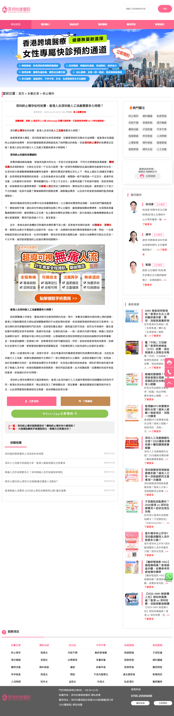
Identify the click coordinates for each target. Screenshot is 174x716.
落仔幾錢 (161, 122)
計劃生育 (33, 93)
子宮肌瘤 (147, 129)
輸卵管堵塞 (101, 652)
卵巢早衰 (101, 667)
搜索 (165, 9)
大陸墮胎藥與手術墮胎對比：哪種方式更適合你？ (44, 429)
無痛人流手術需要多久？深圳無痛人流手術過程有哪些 (34, 472)
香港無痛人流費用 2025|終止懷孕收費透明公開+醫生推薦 (35, 490)
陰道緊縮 (133, 136)
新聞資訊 (159, 24)
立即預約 (163, 703)
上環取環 (133, 142)
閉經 (72, 674)
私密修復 (161, 116)
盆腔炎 (72, 681)
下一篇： (12, 429)
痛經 (72, 667)
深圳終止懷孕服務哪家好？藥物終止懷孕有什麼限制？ (46, 426)
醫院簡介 (45, 24)
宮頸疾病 (147, 122)
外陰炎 (100, 681)
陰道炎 (44, 652)
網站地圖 (77, 704)
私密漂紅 (129, 681)
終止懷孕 (48, 93)
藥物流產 (133, 129)
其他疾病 (157, 645)
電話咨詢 (140, 703)
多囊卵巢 (101, 660)
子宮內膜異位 (101, 674)
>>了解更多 (155, 336)
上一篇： (12, 426)
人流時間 (161, 136)
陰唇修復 (133, 149)
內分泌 (72, 645)
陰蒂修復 (129, 667)
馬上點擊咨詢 (79, 112)
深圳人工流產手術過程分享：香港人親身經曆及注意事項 (35, 463)
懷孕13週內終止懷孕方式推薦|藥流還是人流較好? (31, 481)
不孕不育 (161, 129)
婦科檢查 (147, 142)
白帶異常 (72, 660)
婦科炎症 (147, 149)
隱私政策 (96, 695)
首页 (21, 93)
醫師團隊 (102, 24)
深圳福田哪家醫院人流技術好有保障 (24, 454)
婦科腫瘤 (147, 116)
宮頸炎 (44, 660)
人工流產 (161, 149)
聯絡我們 (74, 24)
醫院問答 (131, 24)
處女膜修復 (129, 674)
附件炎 (44, 681)
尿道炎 (44, 674)
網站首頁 (16, 24)
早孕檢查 (147, 136)
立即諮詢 (147, 176)
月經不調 (133, 122)
